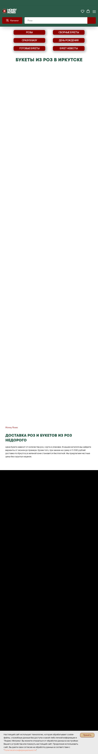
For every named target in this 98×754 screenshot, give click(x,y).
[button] (82, 11)
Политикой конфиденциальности (20, 750)
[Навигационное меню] (94, 11)
